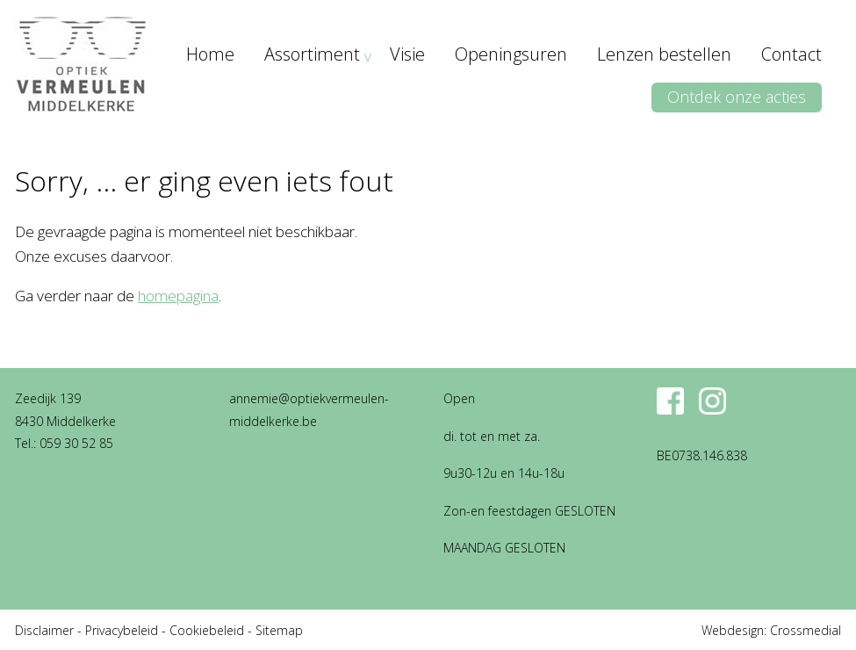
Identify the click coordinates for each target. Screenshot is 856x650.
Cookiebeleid (206, 630)
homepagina (178, 295)
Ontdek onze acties (736, 96)
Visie (407, 54)
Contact (791, 54)
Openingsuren (511, 54)
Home (210, 54)
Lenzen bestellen (664, 54)
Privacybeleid (121, 630)
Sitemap (279, 630)
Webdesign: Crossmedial (771, 630)
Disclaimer (44, 630)
